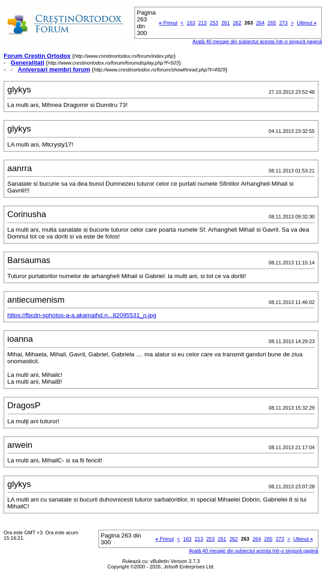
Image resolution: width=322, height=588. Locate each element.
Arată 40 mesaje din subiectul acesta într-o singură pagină (257, 41)
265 (272, 22)
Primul (168, 22)
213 (202, 22)
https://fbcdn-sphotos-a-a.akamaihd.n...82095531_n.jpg (81, 315)
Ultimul (307, 22)
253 (214, 22)
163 (191, 22)
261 (225, 22)
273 (283, 22)
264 (260, 22)
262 (237, 22)
